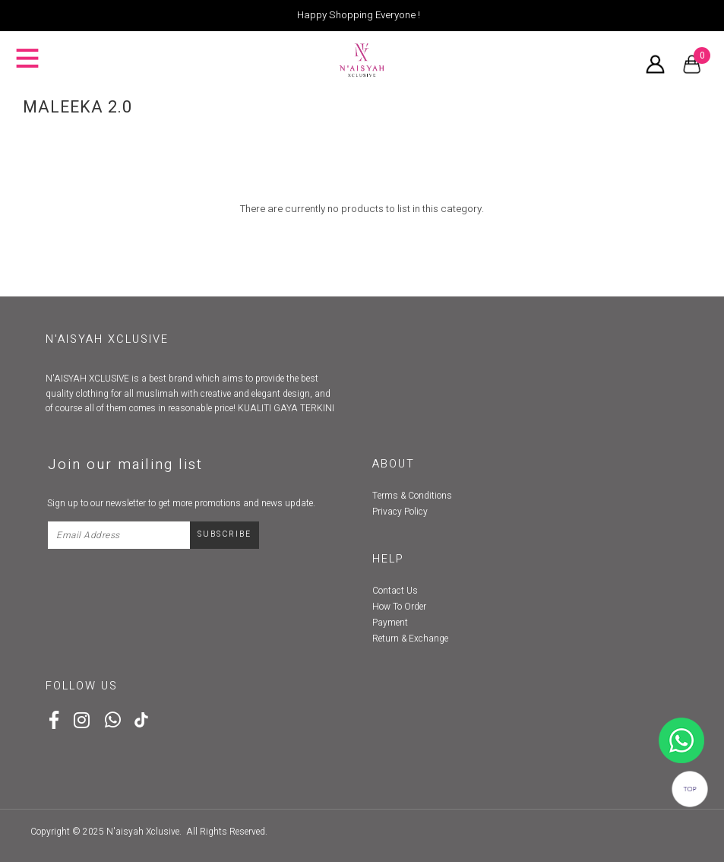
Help (388, 559)
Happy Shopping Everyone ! (358, 15)
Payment (390, 622)
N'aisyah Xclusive (142, 831)
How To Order (399, 606)
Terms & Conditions (412, 495)
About (393, 464)
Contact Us (395, 590)
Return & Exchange (410, 638)
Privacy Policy (400, 511)
